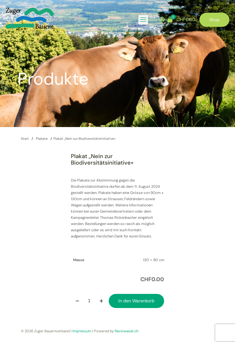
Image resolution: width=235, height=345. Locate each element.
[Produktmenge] (89, 301)
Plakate (42, 138)
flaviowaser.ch (126, 331)
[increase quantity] (101, 301)
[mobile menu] (143, 20)
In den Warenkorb (136, 301)
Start (25, 138)
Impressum (82, 331)
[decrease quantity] (77, 301)
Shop (214, 20)
